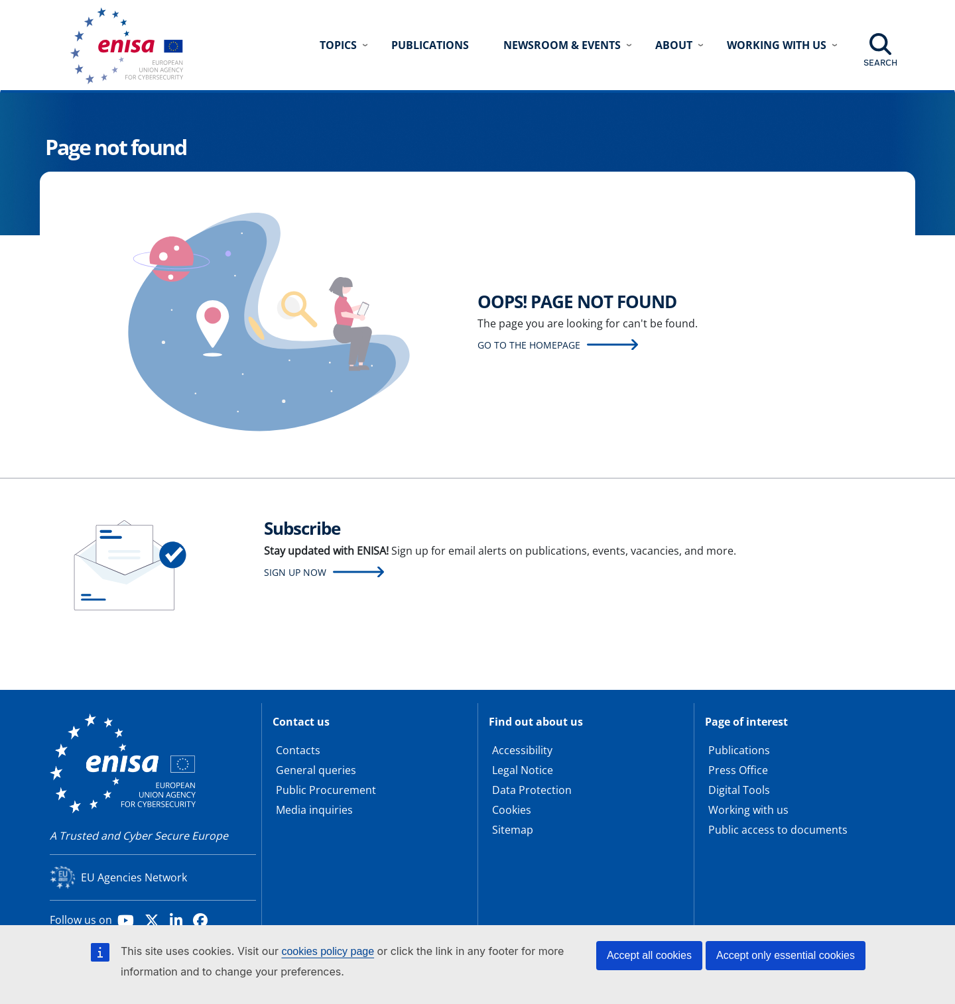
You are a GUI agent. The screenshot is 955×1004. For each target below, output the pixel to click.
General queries (316, 770)
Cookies (511, 810)
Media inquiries (314, 810)
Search (880, 62)
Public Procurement (326, 790)
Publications (430, 45)
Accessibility (522, 750)
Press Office (738, 770)
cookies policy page (327, 951)
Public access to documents (778, 829)
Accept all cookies (649, 955)
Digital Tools (739, 790)
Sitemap (512, 829)
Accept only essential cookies (785, 955)
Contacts (298, 750)
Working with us (748, 810)
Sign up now (295, 572)
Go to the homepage (529, 345)
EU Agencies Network (134, 877)
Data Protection (532, 790)
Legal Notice (522, 770)
